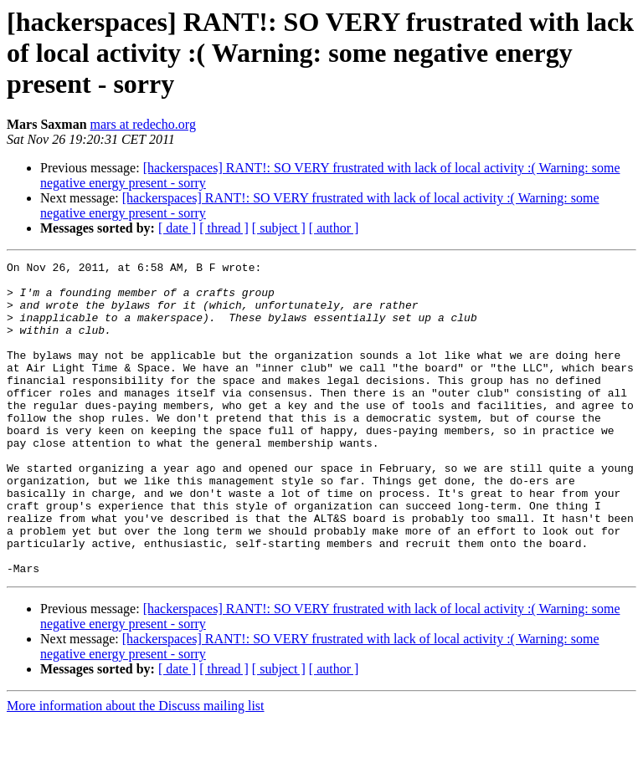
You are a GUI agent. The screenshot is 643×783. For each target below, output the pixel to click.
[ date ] (177, 228)
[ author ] (334, 228)
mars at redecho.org (143, 124)
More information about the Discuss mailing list (136, 768)
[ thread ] (224, 228)
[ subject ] (279, 228)
